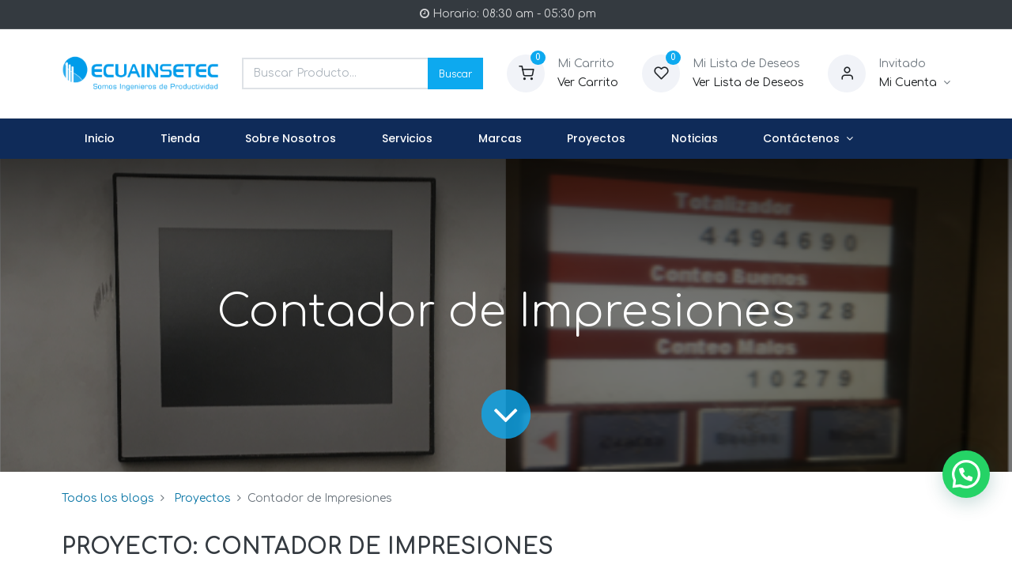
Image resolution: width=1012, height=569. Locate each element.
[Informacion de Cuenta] (914, 83)
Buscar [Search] (455, 73)
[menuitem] (99, 139)
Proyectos (202, 498)
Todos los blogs (108, 498)
